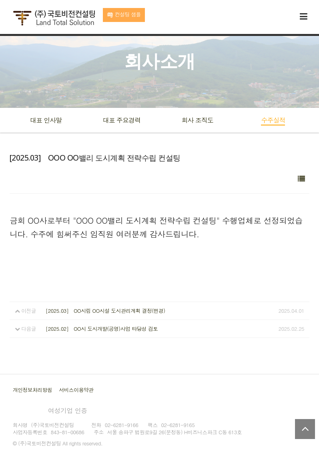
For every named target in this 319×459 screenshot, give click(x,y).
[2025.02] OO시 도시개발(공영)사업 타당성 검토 (102, 328)
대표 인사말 (46, 120)
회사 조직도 (197, 120)
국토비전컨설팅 (54, 18)
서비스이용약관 (76, 389)
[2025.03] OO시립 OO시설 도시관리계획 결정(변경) (105, 310)
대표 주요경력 (121, 120)
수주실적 (273, 120)
